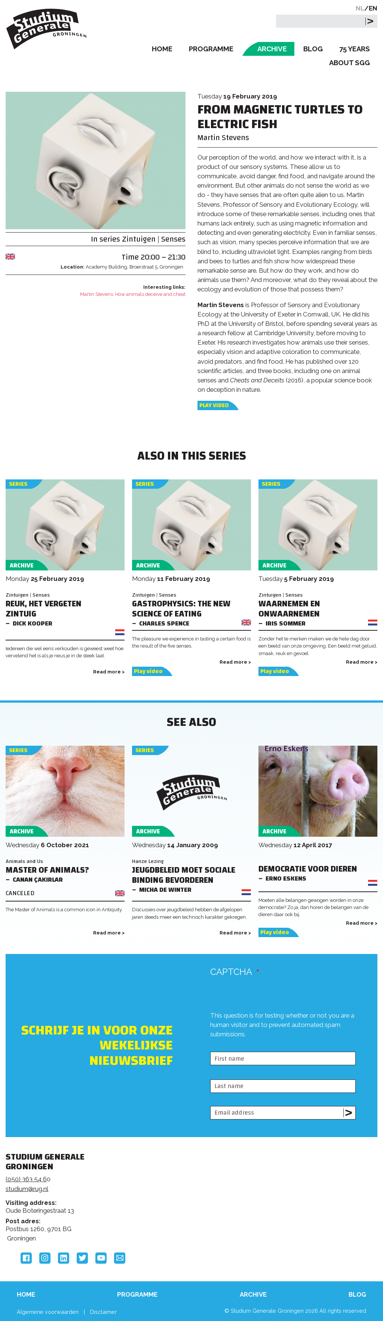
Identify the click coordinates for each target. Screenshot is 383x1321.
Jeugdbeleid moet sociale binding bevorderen (183, 875)
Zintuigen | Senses (154, 239)
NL (360, 8)
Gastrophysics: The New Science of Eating (181, 609)
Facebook (26, 1258)
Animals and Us (24, 861)
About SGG (349, 63)
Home (162, 49)
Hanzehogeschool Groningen (300, 1212)
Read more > (109, 672)
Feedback (187, 1190)
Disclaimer (103, 1312)
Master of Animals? (47, 870)
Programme (211, 49)
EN (373, 8)
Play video (214, 405)
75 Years (354, 49)
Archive (272, 49)
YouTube (101, 1258)
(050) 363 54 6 (26, 1179)
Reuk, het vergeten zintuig (44, 609)
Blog (313, 49)
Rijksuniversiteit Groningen (300, 1187)
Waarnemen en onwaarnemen (289, 609)
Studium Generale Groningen (47, 29)
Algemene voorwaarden (48, 1312)
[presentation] (267, 1045)
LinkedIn (63, 1258)
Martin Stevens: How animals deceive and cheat (133, 294)
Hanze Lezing (147, 861)
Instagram (44, 1258)
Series (18, 484)
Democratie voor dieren (307, 869)
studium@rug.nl (27, 1189)
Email (119, 1258)
